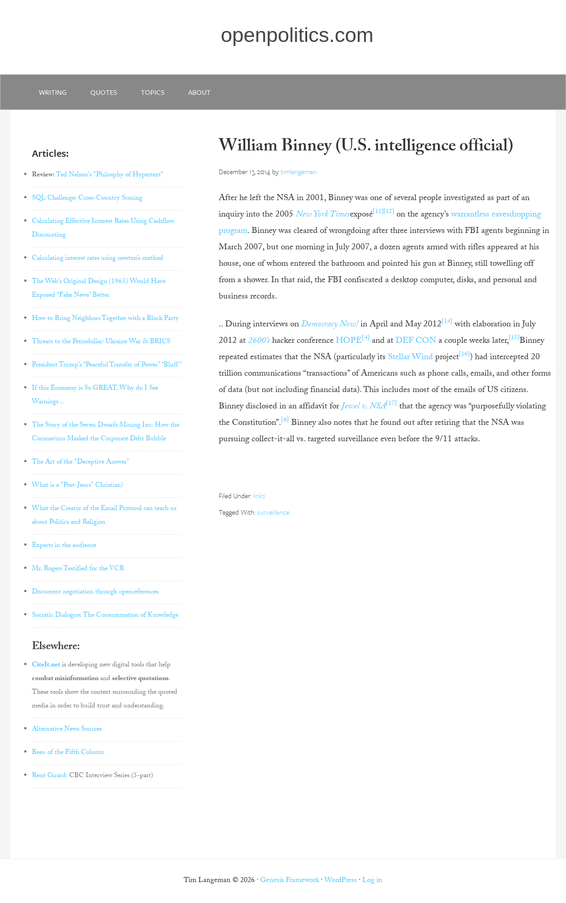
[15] (514, 338)
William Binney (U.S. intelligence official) (366, 148)
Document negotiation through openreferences (95, 593)
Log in (372, 881)
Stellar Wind (410, 358)
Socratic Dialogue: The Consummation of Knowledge (105, 616)
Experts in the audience (64, 546)
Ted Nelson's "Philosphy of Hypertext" (110, 175)
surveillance (273, 512)
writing (53, 92)
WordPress (340, 881)
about (199, 92)
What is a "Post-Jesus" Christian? (77, 486)
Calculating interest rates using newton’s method (97, 259)
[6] (285, 420)
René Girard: (49, 776)
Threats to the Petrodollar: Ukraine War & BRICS (101, 342)
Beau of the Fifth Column (68, 753)
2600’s (259, 341)
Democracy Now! (329, 325)
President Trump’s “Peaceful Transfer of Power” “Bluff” (106, 366)
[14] (447, 321)
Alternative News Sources (67, 730)
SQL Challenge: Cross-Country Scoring (87, 199)
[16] (464, 354)
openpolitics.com (297, 34)
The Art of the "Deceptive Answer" (80, 463)
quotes (103, 92)
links (259, 495)
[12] (389, 211)
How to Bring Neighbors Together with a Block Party (105, 319)
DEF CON (416, 341)
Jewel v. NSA (363, 407)
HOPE (349, 341)
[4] (366, 338)
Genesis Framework (289, 881)
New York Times (323, 215)
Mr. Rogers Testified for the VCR (78, 569)
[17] (391, 403)
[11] (378, 211)
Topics (153, 92)
